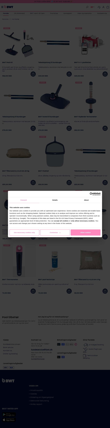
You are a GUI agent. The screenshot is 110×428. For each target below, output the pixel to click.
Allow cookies (85, 232)
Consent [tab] (23, 200)
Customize (55, 232)
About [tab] (86, 200)
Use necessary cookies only (24, 232)
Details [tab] (55, 200)
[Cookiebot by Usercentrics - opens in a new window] (91, 193)
